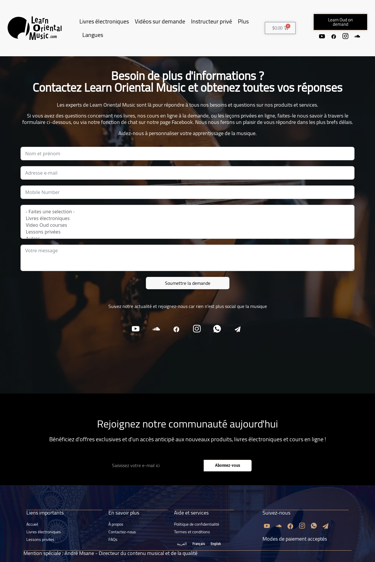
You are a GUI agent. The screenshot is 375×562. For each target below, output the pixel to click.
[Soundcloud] (357, 36)
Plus (243, 21)
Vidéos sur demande (160, 21)
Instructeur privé (211, 21)
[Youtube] (322, 36)
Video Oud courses (187, 225)
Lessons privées (187, 232)
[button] (340, 22)
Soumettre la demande (187, 283)
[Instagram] (345, 36)
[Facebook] (333, 36)
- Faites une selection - (187, 211)
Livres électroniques (104, 21)
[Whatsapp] (217, 329)
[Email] (238, 329)
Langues (92, 34)
